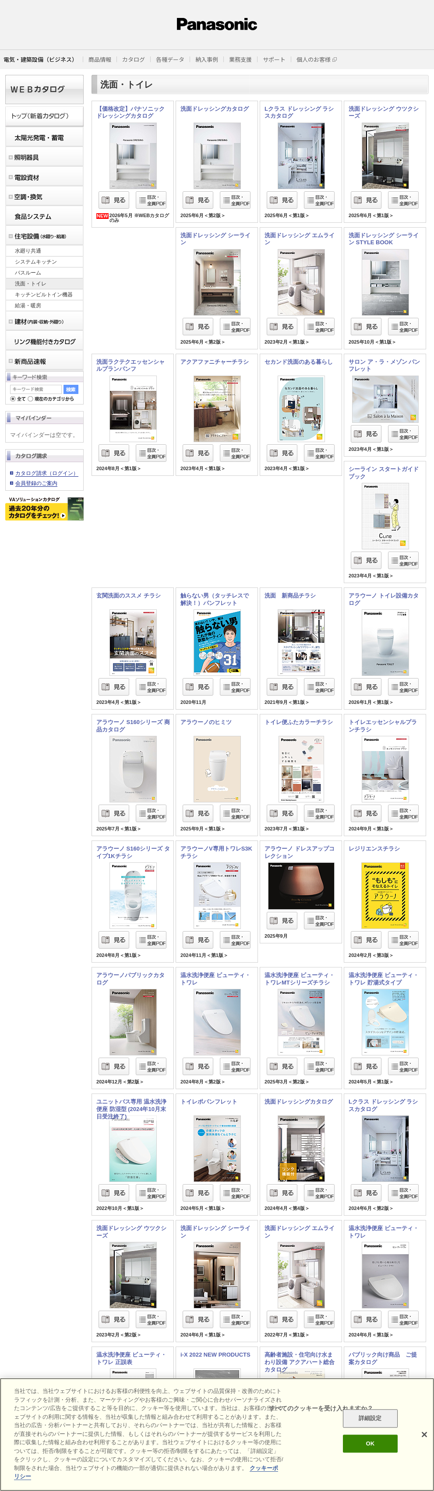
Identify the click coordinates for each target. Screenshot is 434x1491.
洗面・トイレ (30, 284)
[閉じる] (424, 1434)
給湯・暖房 (28, 305)
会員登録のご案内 (36, 483)
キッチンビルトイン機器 (44, 295)
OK (370, 1443)
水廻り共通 (28, 251)
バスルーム (28, 273)
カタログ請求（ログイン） (46, 473)
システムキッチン (36, 262)
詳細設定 (370, 1418)
